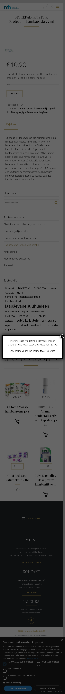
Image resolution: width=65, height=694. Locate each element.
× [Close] (62, 336)
